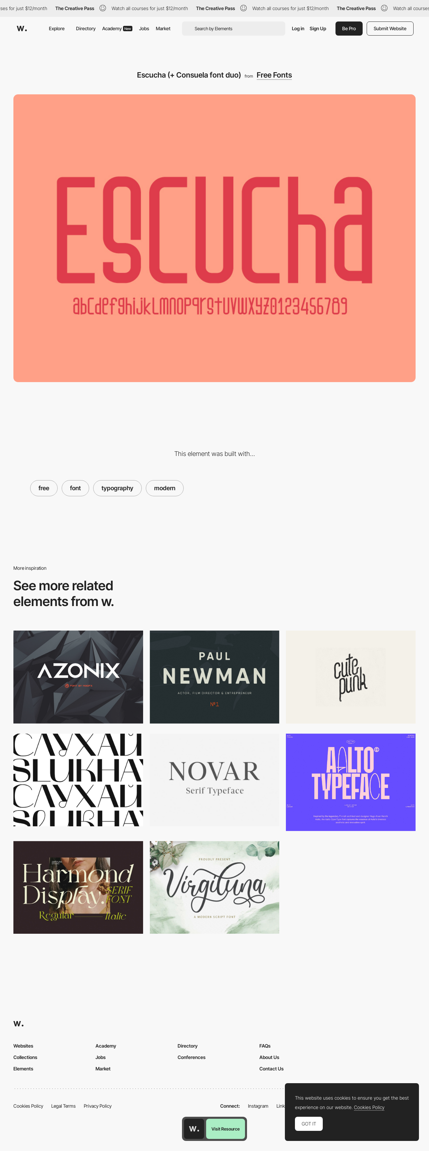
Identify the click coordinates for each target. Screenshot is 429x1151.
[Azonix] (78, 677)
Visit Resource (225, 1129)
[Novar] (215, 780)
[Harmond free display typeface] (78, 887)
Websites (23, 1046)
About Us (269, 1057)
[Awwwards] (22, 28)
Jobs (144, 28)
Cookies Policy (28, 1106)
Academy (117, 28)
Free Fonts (274, 75)
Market (163, 28)
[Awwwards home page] (194, 1129)
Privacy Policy (98, 1106)
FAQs (264, 1046)
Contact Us (271, 1068)
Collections (25, 1057)
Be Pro (349, 28)
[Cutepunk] (351, 677)
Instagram (258, 1106)
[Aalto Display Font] (351, 782)
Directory (86, 28)
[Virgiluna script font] (215, 887)
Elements (23, 1068)
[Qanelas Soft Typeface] (215, 677)
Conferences (191, 1057)
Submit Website (390, 28)
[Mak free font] (78, 780)
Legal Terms (63, 1106)
